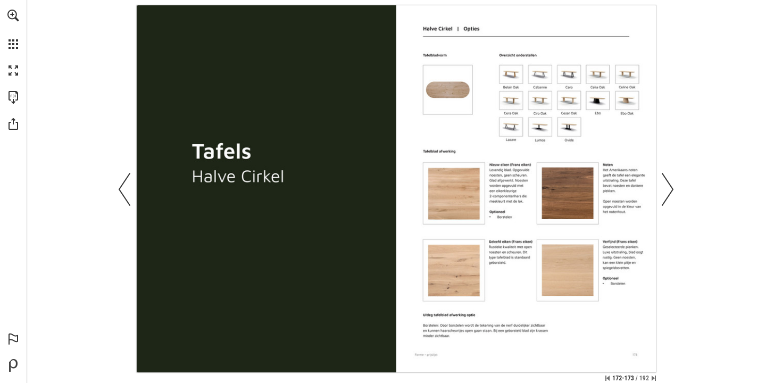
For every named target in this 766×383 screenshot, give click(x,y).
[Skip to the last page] (654, 378)
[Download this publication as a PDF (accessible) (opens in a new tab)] (13, 97)
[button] (13, 15)
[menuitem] (13, 29)
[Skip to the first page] (607, 378)
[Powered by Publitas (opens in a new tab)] (13, 365)
